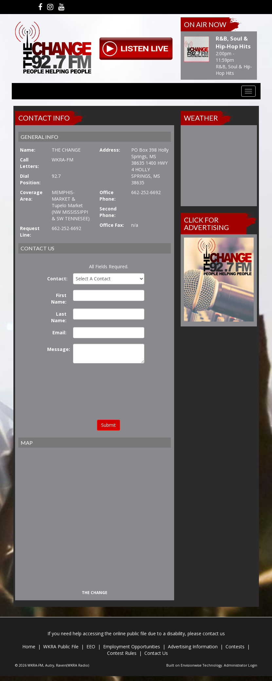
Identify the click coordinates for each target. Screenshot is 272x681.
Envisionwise (191, 665)
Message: (58, 349)
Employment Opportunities (131, 646)
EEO (90, 646)
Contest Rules (121, 653)
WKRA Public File (61, 646)
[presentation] (109, 392)
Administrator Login (240, 665)
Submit (108, 425)
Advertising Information (193, 646)
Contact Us (156, 653)
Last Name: (58, 317)
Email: (59, 332)
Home (28, 646)
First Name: (58, 298)
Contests (235, 646)
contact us (214, 633)
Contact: (57, 278)
